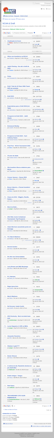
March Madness (12, 296)
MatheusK (13, 29)
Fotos (9, 76)
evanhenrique (13, 320)
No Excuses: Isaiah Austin (15, 306)
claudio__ (37, 230)
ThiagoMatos (12, 171)
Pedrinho (11, 58)
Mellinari (11, 238)
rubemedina (12, 110)
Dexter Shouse (12, 356)
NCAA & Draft (9, 23)
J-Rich (36, 279)
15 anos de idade (12, 155)
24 (26, 99)
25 (28, 99)
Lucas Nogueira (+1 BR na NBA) (17, 326)
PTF (33, 434)
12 (29, 240)
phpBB (21, 433)
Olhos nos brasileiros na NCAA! (17, 56)
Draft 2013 (10, 96)
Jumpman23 (38, 289)
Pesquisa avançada (46, 5)
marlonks (11, 98)
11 (28, 240)
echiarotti (37, 79)
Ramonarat (37, 99)
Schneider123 (12, 78)
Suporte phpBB (30, 436)
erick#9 (11, 127)
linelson (11, 220)
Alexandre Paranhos (13, 336)
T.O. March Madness (13, 237)
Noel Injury (10, 385)
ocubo (10, 201)
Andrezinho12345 (39, 159)
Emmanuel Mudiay (13, 126)
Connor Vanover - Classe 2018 (17, 177)
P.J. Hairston (11, 276)
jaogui (11, 208)
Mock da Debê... (12, 207)
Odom (10, 298)
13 (31, 240)
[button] (50, 33)
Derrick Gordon (12, 246)
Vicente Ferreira (13, 119)
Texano (11, 70)
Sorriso (36, 59)
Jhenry (36, 129)
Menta (11, 42)
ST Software (28, 434)
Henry (10, 230)
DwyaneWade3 (38, 170)
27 (31, 99)
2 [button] (48, 33)
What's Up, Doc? (20, 29)
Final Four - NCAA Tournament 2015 (18, 146)
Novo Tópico (7, 33)
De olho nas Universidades (16, 256)
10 (26, 240)
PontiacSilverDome (14, 399)
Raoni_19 (37, 149)
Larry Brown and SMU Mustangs (17, 266)
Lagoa (36, 44)
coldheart (11, 387)
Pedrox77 (37, 69)
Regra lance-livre (12, 286)
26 (29, 99)
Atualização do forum (14, 41)
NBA (8, 44)
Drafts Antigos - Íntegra (14, 375)
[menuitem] (43, 9)
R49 (10, 338)
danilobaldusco (38, 109)
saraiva (36, 319)
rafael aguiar (38, 210)
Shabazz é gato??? (13, 346)
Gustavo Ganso (13, 157)
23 (25, 99)
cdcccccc (37, 119)
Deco (10, 147)
